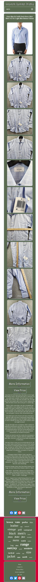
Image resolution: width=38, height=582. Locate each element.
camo (29, 541)
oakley (12, 548)
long (11, 545)
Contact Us (19, 567)
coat (23, 553)
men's (22, 533)
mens (16, 540)
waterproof (28, 530)
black (12, 533)
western (28, 548)
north (24, 557)
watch (23, 541)
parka (25, 522)
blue (31, 522)
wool (20, 549)
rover (30, 557)
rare (18, 557)
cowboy (18, 553)
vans (17, 522)
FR (21, 574)
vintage (11, 529)
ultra (17, 545)
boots (29, 534)
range (24, 544)
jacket (11, 556)
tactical (11, 553)
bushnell (27, 526)
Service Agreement (19, 572)
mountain (29, 537)
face (23, 537)
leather (14, 525)
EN (18, 574)
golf (20, 529)
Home (19, 564)
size (28, 552)
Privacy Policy (19, 569)
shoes (10, 537)
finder (17, 537)
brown (10, 522)
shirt (21, 526)
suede (9, 541)
